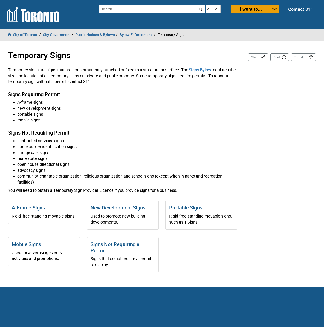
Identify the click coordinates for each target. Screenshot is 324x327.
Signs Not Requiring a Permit (115, 247)
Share (259, 57)
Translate (300, 57)
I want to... (251, 9)
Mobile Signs (26, 244)
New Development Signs (118, 207)
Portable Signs (185, 207)
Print (276, 57)
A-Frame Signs (28, 207)
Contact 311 (300, 9)
